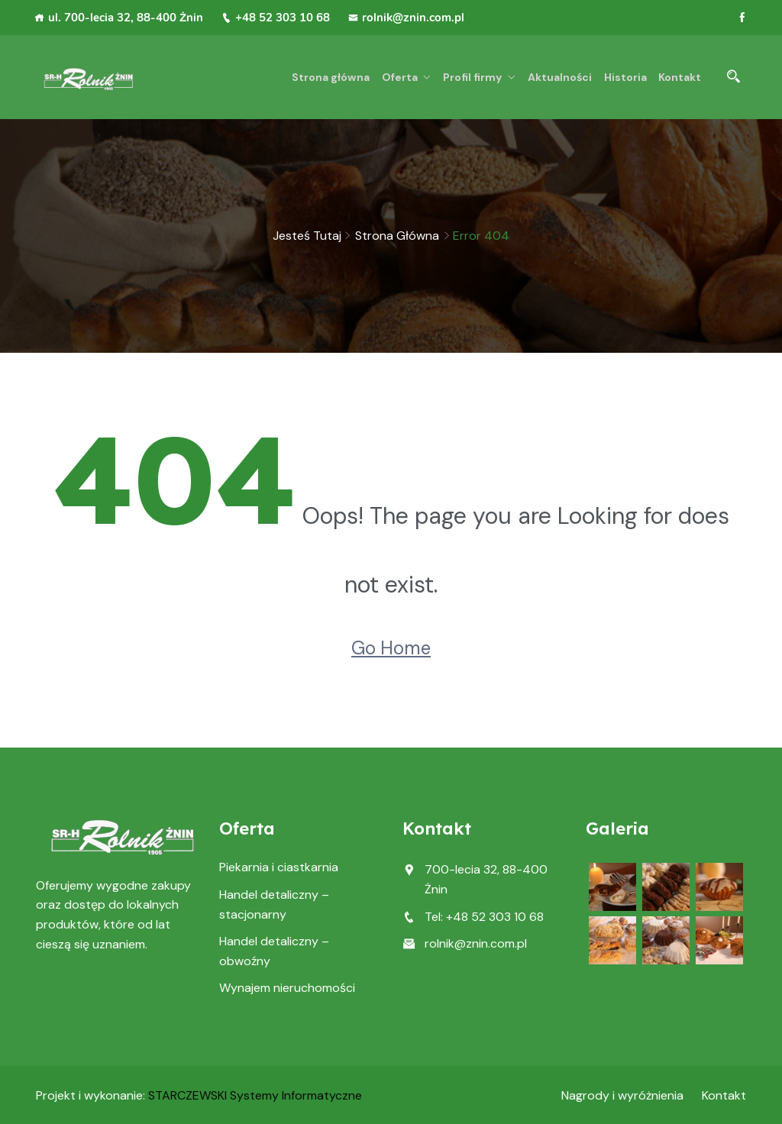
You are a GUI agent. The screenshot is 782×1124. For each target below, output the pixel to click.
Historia (626, 77)
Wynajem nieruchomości (287, 988)
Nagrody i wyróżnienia (622, 1095)
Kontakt (679, 77)
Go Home (391, 648)
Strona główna (337, 77)
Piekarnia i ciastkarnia (278, 867)
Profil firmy (476, 77)
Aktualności (562, 77)
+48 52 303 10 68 (275, 17)
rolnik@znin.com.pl (406, 17)
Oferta (404, 77)
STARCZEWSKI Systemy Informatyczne (255, 1095)
